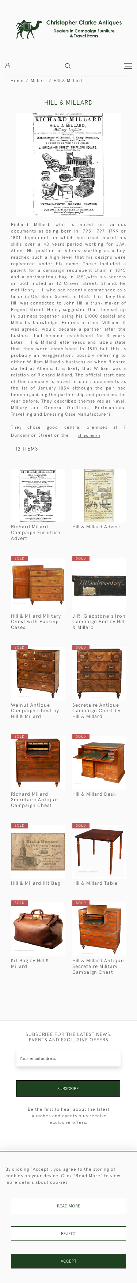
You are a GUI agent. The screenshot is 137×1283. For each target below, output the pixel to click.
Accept (68, 1261)
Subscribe (68, 1088)
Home (17, 80)
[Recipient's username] (68, 1058)
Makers (39, 80)
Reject (68, 1233)
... (87, 435)
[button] (68, 66)
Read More (68, 1206)
